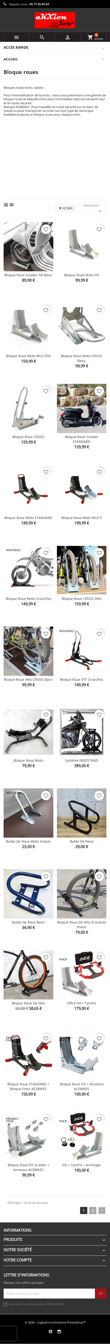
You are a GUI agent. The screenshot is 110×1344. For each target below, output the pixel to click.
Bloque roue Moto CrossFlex (28, 598)
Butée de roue (82, 841)
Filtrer (65, 208)
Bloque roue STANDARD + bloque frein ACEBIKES (28, 1086)
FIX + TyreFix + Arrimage (81, 1165)
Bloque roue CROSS (28, 437)
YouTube (50, 1331)
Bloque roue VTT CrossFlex (81, 679)
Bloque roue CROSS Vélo (81, 598)
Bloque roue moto (28, 760)
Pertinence (93, 208)
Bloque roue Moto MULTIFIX (28, 356)
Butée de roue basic (28, 922)
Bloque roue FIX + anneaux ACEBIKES (82, 1086)
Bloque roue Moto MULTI (81, 517)
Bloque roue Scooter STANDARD (81, 439)
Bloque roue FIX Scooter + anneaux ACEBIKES (28, 1167)
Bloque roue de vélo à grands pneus (81, 924)
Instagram (59, 1331)
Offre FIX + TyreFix (81, 1003)
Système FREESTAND (81, 760)
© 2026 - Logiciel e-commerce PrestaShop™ (55, 1322)
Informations (17, 1230)
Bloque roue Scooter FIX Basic (28, 275)
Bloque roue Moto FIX (81, 275)
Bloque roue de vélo (28, 1003)
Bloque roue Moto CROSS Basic (81, 358)
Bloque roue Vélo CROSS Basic (28, 679)
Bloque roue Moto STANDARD (28, 517)
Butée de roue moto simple (28, 841)
